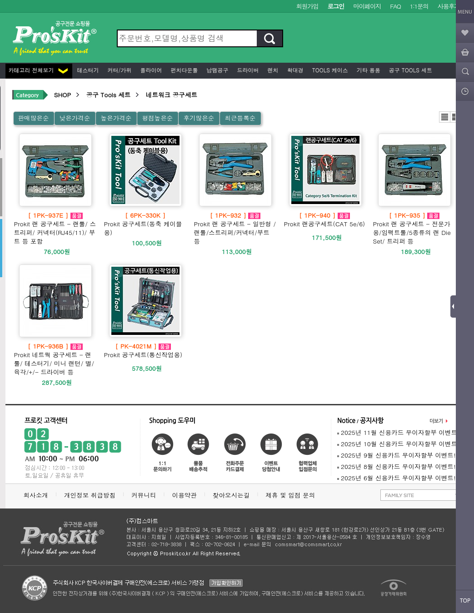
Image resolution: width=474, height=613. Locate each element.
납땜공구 (217, 70)
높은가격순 (115, 118)
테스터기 (87, 70)
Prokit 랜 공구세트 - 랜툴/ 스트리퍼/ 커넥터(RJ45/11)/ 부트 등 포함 (55, 228)
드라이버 (247, 70)
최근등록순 (240, 118)
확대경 (294, 70)
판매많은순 (33, 118)
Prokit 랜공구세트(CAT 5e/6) (324, 219)
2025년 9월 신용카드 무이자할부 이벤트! (396, 455)
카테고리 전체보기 (38, 70)
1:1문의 (419, 6)
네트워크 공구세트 (171, 94)
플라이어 (150, 70)
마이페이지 (367, 6)
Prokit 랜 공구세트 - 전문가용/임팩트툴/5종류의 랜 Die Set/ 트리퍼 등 (414, 228)
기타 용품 (367, 70)
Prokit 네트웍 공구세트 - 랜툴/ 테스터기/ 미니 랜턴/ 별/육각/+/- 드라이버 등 (55, 359)
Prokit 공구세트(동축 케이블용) (145, 224)
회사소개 (36, 495)
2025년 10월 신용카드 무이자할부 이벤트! (398, 443)
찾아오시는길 (231, 495)
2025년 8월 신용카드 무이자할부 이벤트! (396, 466)
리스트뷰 (444, 117)
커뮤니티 (143, 495)
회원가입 (307, 6)
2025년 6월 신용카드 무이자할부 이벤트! (396, 477)
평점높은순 (157, 118)
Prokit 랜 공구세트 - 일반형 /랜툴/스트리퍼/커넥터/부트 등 (235, 228)
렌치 (272, 70)
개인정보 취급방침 (89, 495)
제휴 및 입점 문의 (292, 495)
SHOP (62, 94)
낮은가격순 (74, 118)
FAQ (395, 6)
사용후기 (449, 6)
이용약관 (184, 495)
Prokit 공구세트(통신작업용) (143, 350)
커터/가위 (119, 70)
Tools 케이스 (329, 70)
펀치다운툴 (183, 70)
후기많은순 (198, 118)
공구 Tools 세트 (409, 70)
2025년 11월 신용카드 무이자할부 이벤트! (398, 432)
